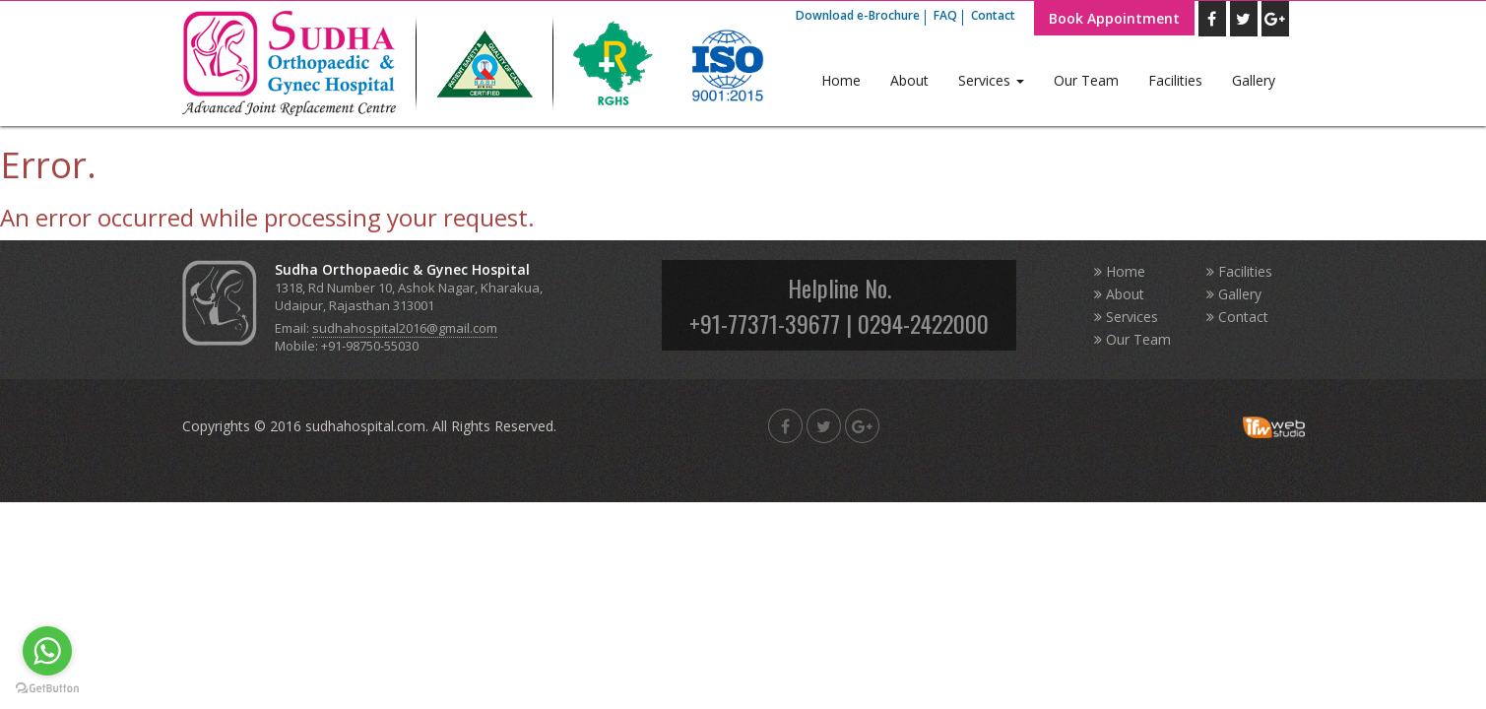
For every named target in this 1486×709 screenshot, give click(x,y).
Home (841, 80)
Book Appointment (1114, 18)
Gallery (1253, 80)
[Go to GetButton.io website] (47, 688)
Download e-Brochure (858, 15)
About (909, 80)
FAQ (945, 15)
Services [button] (991, 80)
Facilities (1175, 80)
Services (1126, 316)
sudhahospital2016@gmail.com (404, 328)
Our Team (1086, 80)
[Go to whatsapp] (47, 651)
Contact (993, 15)
